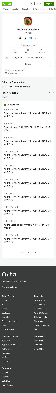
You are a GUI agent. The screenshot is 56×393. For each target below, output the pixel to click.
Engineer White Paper (43, 325)
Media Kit (6, 317)
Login (38, 3)
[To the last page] (35, 252)
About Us (5, 372)
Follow (28, 64)
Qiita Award (38, 321)
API (35, 329)
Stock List (26, 9)
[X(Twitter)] (25, 38)
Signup (49, 3)
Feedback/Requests (10, 321)
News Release (7, 385)
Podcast (5, 361)
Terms (4, 304)
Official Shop (39, 349)
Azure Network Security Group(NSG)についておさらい (28, 114)
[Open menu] (49, 18)
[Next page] (28, 252)
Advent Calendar (41, 313)
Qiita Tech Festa (40, 317)
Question (15, 9)
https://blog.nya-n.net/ (15, 70)
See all (51, 93)
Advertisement (8, 329)
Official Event (38, 9)
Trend (5, 9)
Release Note (39, 300)
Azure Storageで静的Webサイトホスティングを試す (27, 128)
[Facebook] (30, 38)
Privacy (5, 308)
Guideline (6, 313)
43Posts (15, 51)
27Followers (41, 51)
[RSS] (36, 38)
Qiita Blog (6, 381)
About (4, 300)
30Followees (28, 51)
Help (4, 325)
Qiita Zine (38, 345)
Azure (5, 97)
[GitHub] (20, 38)
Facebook (6, 353)
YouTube (5, 357)
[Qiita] (7, 4)
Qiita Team (38, 340)
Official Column (40, 308)
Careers (5, 376)
